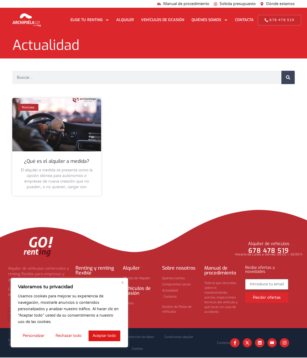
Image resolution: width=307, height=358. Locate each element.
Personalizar (33, 335)
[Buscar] (288, 77)
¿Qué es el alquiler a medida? (56, 161)
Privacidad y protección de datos (130, 337)
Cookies (137, 349)
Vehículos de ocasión (162, 19)
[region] (69, 312)
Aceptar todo (104, 335)
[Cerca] (122, 283)
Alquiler (125, 19)
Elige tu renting (89, 20)
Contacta (244, 19)
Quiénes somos (210, 20)
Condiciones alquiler (180, 337)
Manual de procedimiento (220, 270)
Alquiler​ (131, 268)
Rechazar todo (68, 335)
